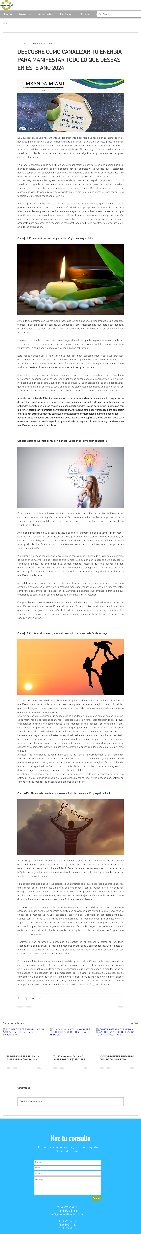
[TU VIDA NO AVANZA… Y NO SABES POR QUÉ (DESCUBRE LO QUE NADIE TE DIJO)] (70, 1040)
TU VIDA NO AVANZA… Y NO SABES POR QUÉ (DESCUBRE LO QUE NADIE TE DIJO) (69, 1058)
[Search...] (119, 14)
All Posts (6, 24)
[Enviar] (96, 1198)
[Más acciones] (122, 43)
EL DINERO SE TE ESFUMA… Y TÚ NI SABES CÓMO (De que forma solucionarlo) (23, 1058)
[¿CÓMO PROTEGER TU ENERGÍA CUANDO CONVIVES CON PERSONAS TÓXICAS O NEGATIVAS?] (117, 1040)
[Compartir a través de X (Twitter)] (25, 998)
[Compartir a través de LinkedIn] (32, 998)
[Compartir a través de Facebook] (18, 998)
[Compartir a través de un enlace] (39, 998)
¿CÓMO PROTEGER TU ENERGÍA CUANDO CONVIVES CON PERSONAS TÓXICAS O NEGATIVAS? (117, 1058)
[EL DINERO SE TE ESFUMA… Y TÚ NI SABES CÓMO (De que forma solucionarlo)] (24, 1040)
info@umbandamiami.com (67, 1214)
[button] (70, 1138)
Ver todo (134, 1023)
